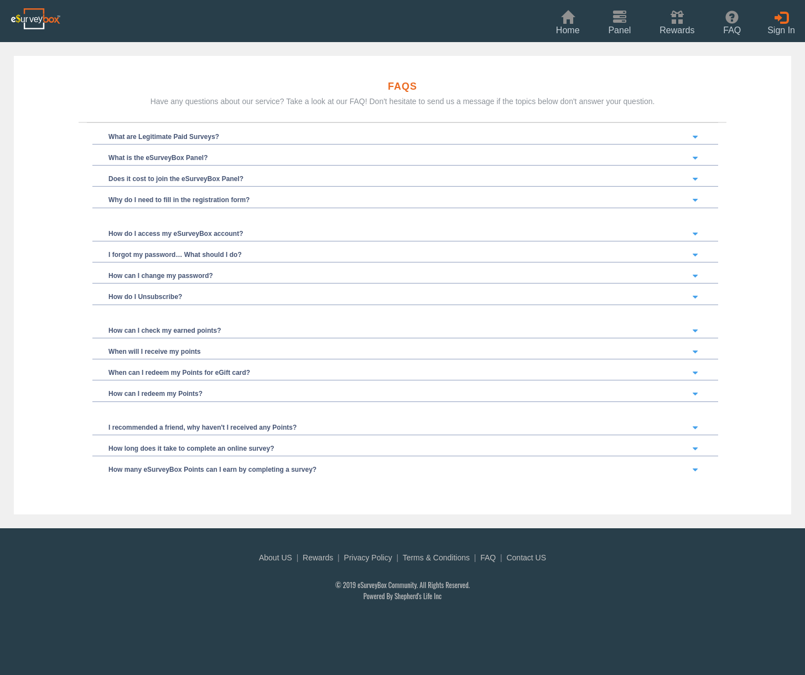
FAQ (488, 557)
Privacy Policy (368, 557)
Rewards (318, 557)
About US (275, 557)
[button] (676, 21)
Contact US (526, 557)
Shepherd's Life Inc (418, 596)
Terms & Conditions (436, 557)
